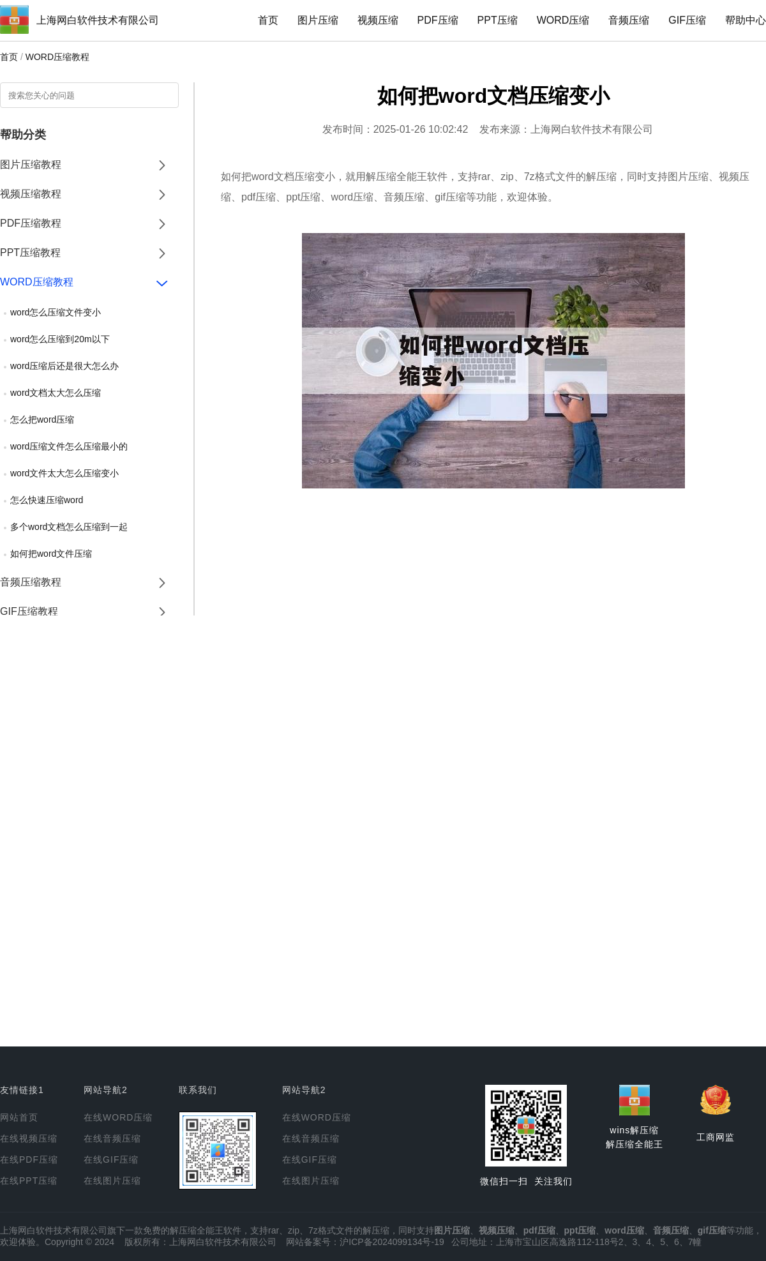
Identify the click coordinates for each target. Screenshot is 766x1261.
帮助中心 (745, 20)
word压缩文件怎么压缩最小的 (69, 446)
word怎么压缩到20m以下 (60, 339)
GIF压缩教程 (29, 611)
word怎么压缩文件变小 (55, 312)
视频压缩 (377, 20)
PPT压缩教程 (30, 252)
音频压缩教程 (30, 582)
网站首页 (19, 1117)
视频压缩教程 (30, 193)
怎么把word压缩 (42, 419)
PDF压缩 (437, 20)
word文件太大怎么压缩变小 (64, 473)
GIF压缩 (687, 20)
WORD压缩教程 (57, 57)
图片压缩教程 (30, 164)
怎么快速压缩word (46, 500)
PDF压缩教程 (30, 223)
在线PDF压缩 (29, 1159)
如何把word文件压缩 (51, 553)
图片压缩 (317, 20)
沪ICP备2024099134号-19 (392, 1242)
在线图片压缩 (112, 1180)
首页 (268, 20)
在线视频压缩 (28, 1138)
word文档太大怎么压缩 (55, 393)
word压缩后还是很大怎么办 (64, 366)
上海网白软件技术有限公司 (97, 20)
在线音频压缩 (112, 1138)
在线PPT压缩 (28, 1180)
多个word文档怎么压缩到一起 (69, 527)
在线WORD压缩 (118, 1117)
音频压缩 (628, 20)
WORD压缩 (563, 20)
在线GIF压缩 (111, 1159)
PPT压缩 (497, 20)
